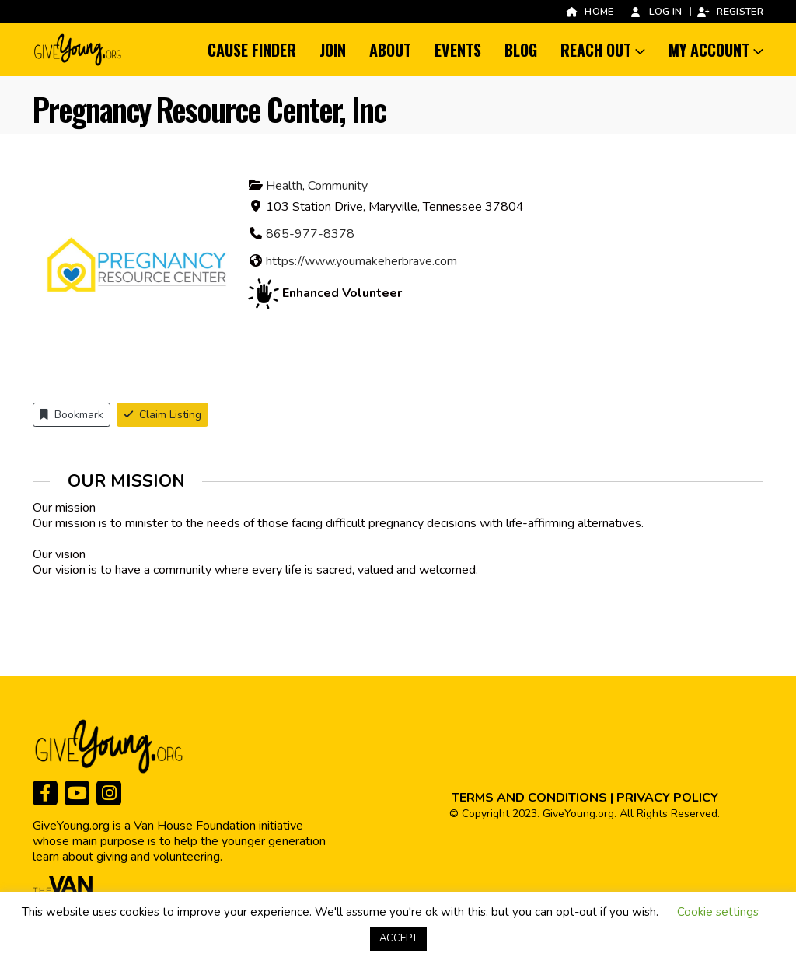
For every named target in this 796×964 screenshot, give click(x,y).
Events (458, 49)
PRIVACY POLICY (667, 797)
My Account (709, 49)
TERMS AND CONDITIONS (529, 797)
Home (588, 11)
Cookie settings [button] (718, 912)
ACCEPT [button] (398, 938)
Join (332, 49)
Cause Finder (252, 49)
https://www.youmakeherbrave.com (361, 261)
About (390, 49)
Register (729, 11)
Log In (656, 11)
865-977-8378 (310, 234)
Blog (520, 49)
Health (284, 185)
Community (338, 185)
